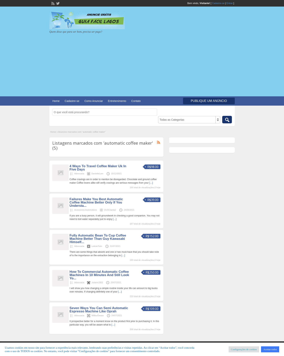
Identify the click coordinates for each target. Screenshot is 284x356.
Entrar (229, 3)
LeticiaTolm (97, 246)
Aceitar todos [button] (270, 349)
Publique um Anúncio (209, 101)
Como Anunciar (93, 101)
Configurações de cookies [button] (244, 349)
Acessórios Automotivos (85, 210)
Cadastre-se (218, 3)
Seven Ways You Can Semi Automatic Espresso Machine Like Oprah (99, 309)
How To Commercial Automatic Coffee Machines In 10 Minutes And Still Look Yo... (99, 275)
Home (56, 101)
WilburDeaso (98, 315)
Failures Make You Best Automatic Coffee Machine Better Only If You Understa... (96, 202)
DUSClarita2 (110, 210)
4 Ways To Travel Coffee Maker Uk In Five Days (98, 167)
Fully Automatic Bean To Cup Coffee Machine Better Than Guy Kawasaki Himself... (98, 239)
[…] (151, 182)
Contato (136, 101)
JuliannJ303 (97, 282)
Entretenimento (117, 101)
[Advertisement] (142, 63)
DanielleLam (97, 173)
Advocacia (79, 173)
